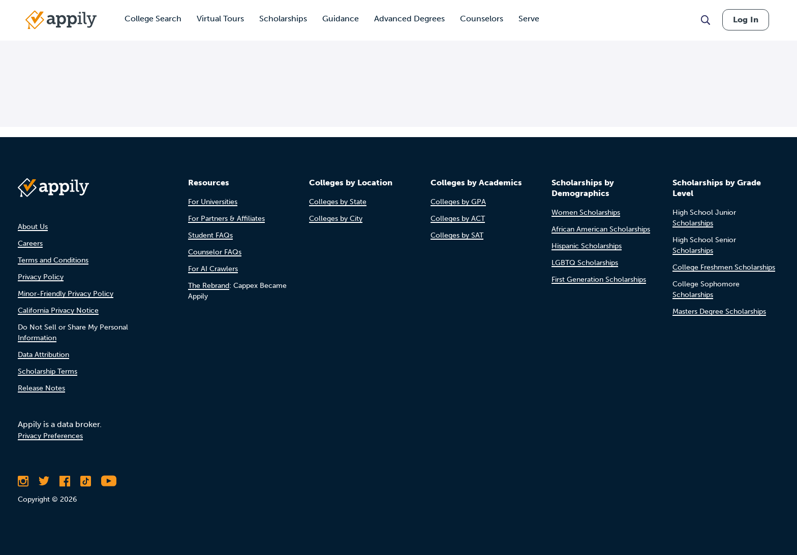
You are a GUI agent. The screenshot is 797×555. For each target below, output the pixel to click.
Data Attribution (43, 354)
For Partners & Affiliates (226, 218)
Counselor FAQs (214, 252)
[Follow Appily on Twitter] (44, 480)
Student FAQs (210, 235)
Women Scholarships (585, 212)
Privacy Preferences (50, 436)
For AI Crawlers (213, 269)
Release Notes (41, 388)
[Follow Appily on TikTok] (85, 480)
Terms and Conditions (53, 260)
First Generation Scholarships (598, 279)
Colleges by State (337, 202)
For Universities (212, 202)
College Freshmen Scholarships (723, 267)
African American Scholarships (600, 229)
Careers (30, 243)
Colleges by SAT (457, 235)
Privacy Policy (41, 277)
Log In (745, 19)
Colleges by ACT (458, 218)
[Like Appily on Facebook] (64, 480)
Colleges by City (335, 218)
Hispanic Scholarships (586, 246)
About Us (33, 226)
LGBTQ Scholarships (584, 262)
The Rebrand (208, 285)
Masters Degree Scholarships (719, 311)
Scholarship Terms (47, 371)
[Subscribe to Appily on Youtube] (108, 480)
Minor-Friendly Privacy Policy (65, 293)
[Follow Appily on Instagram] (23, 480)
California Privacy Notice (58, 310)
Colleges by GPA (458, 202)
